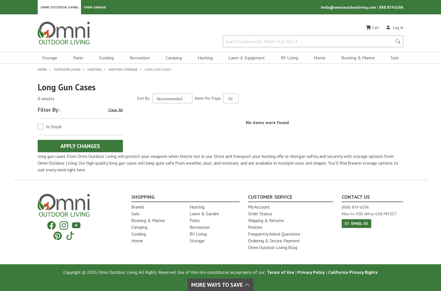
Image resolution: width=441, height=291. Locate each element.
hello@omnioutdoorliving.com (349, 7)
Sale (395, 58)
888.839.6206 (391, 7)
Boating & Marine (358, 58)
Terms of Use (280, 272)
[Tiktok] (70, 235)
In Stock (54, 127)
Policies (255, 227)
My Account (259, 207)
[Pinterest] (57, 235)
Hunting (205, 58)
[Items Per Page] (230, 99)
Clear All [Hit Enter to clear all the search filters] (115, 110)
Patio (78, 58)
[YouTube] (76, 225)
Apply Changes (80, 146)
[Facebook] (51, 225)
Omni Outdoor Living (59, 7)
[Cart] (372, 27)
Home (319, 58)
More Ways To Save (220, 284)
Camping (174, 58)
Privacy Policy (311, 272)
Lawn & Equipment (246, 58)
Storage (49, 58)
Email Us (356, 223)
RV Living (289, 58)
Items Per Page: (208, 98)
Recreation (140, 58)
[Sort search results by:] (172, 99)
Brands (137, 207)
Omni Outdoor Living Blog (272, 247)
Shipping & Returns (266, 220)
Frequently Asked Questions (274, 234)
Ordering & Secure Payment (274, 240)
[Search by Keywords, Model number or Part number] (309, 41)
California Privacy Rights (353, 272)
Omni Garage (95, 7)
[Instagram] (64, 225)
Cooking (106, 58)
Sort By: (143, 98)
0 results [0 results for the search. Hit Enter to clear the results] (46, 99)
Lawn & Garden (204, 213)
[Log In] (394, 27)
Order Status (260, 213)
